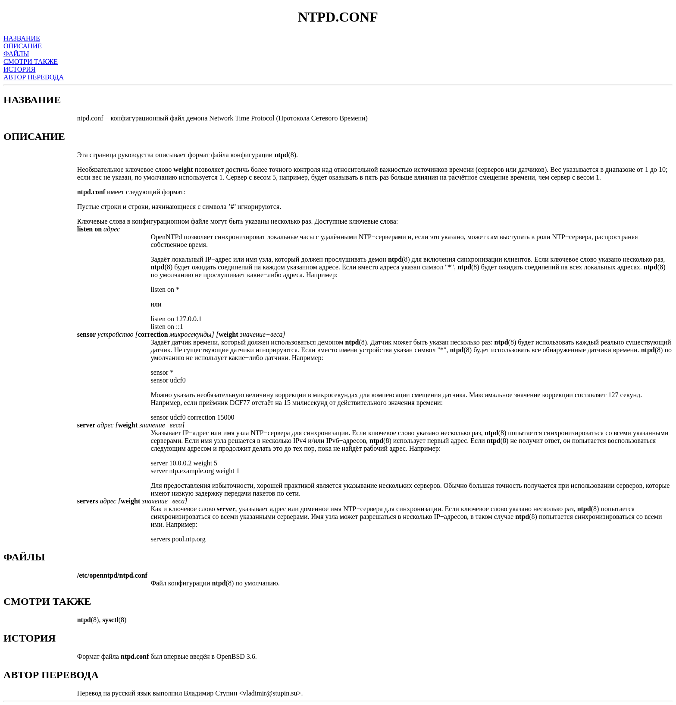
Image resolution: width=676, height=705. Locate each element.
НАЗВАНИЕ (21, 38)
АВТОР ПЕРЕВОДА (33, 77)
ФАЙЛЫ (16, 53)
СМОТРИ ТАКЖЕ (30, 61)
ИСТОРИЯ (19, 69)
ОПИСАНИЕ (22, 46)
